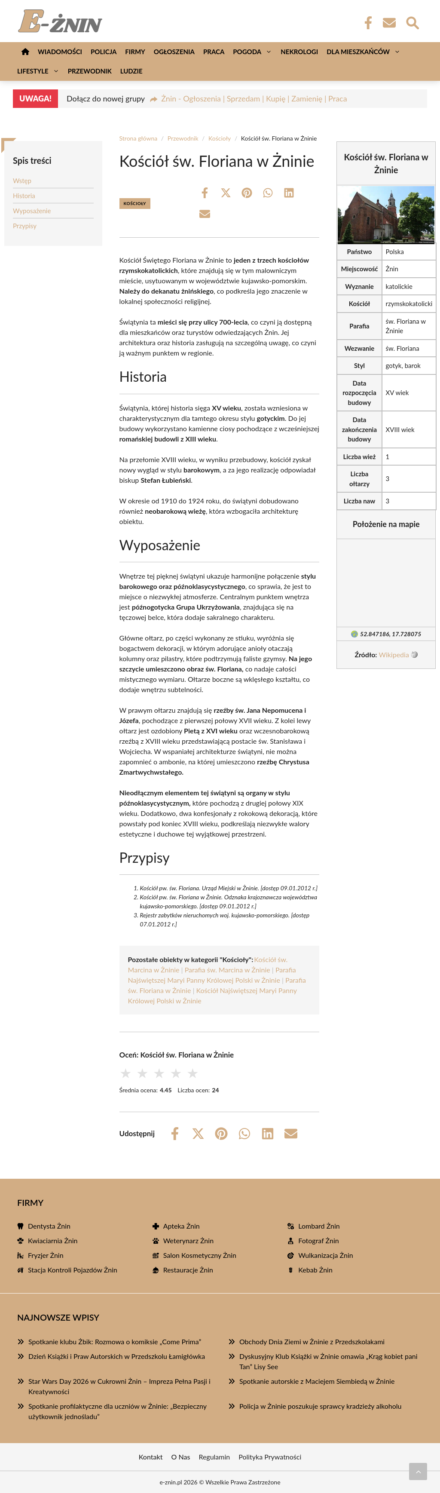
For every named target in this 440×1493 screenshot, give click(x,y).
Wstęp (22, 180)
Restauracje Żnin (188, 1270)
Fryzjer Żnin (46, 1255)
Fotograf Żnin (318, 1240)
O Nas (180, 1457)
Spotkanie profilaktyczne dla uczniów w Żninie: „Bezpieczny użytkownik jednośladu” (117, 1411)
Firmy (135, 51)
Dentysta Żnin (49, 1226)
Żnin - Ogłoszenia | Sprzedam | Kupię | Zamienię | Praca (254, 98)
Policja (103, 51)
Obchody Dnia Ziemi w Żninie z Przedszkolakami (312, 1341)
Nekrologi (299, 51)
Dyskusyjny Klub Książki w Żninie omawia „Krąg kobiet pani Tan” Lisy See (328, 1361)
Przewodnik (90, 71)
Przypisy (25, 226)
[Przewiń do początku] (418, 1471)
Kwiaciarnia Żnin (53, 1240)
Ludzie (131, 71)
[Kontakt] (389, 23)
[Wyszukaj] (412, 22)
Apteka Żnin (181, 1226)
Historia (24, 195)
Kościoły (219, 138)
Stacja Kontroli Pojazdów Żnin (72, 1270)
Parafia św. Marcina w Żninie (227, 970)
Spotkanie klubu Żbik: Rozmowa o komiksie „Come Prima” (114, 1341)
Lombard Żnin (318, 1226)
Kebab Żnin (315, 1270)
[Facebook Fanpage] (365, 23)
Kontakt (151, 1457)
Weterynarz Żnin (188, 1240)
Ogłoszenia (174, 51)
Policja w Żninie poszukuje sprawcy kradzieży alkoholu (320, 1406)
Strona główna (138, 138)
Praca (213, 51)
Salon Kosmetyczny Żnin (199, 1255)
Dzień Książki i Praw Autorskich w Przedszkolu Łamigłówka (116, 1356)
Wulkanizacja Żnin (325, 1255)
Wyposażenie (32, 211)
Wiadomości (60, 51)
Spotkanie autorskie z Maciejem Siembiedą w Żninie (316, 1381)
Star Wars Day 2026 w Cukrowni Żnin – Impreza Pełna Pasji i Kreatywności (119, 1386)
